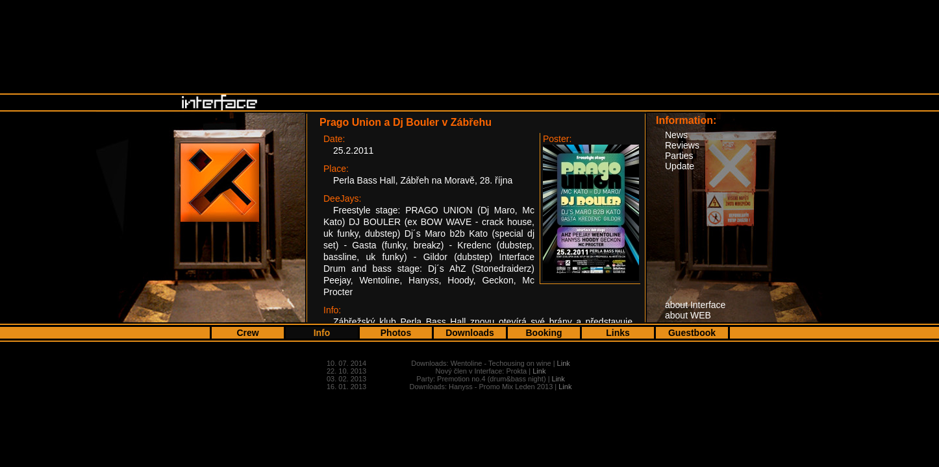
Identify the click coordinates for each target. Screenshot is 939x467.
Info (322, 333)
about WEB (688, 315)
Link (563, 363)
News (676, 135)
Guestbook (692, 333)
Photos (396, 333)
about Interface (695, 305)
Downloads (469, 333)
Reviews (682, 145)
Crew (247, 333)
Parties (679, 155)
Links (618, 333)
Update (679, 166)
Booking (544, 333)
